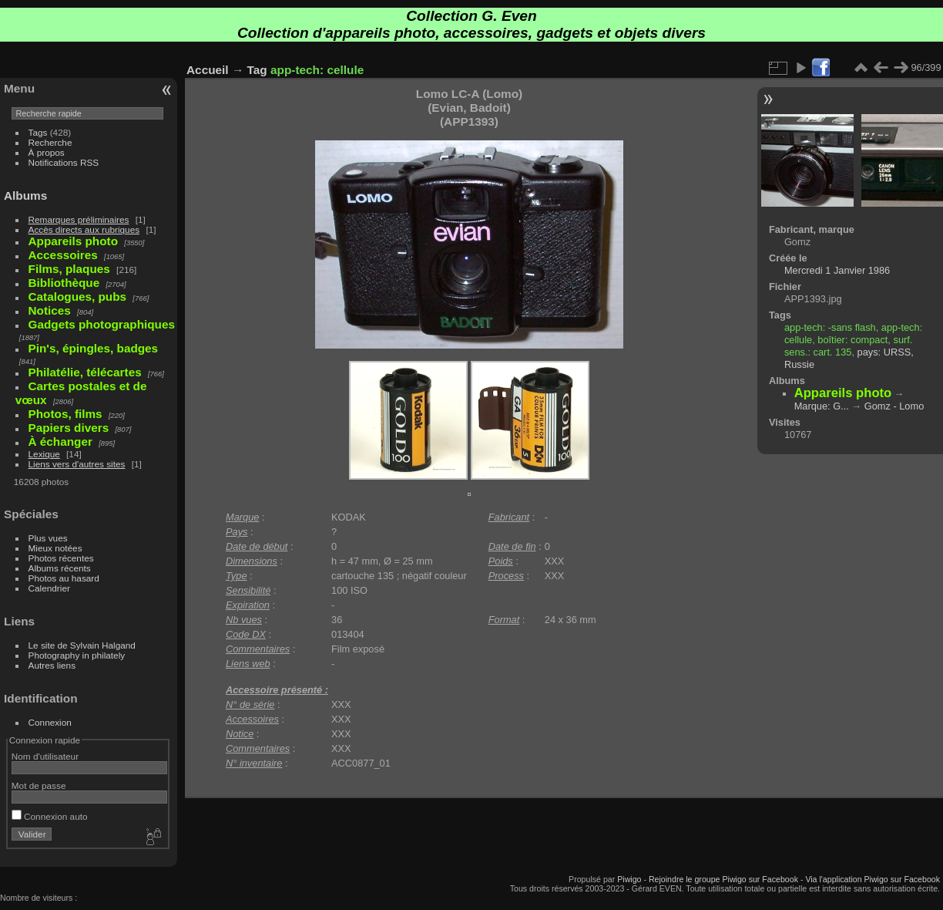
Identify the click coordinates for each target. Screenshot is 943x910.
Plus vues (48, 538)
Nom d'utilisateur (45, 756)
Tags (38, 132)
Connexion (50, 722)
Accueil (207, 69)
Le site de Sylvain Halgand (82, 645)
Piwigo (629, 879)
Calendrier (49, 588)
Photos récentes (61, 558)
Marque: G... (821, 406)
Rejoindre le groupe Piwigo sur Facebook (723, 879)
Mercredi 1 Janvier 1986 (837, 270)
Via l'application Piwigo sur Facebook (872, 879)
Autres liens (52, 665)
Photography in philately (77, 655)
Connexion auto (50, 816)
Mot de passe (39, 785)
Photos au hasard (64, 578)
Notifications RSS (64, 162)
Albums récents (60, 568)
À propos (47, 152)
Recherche (50, 142)
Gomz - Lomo (894, 406)
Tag (257, 69)
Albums (25, 195)
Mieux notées (55, 548)
